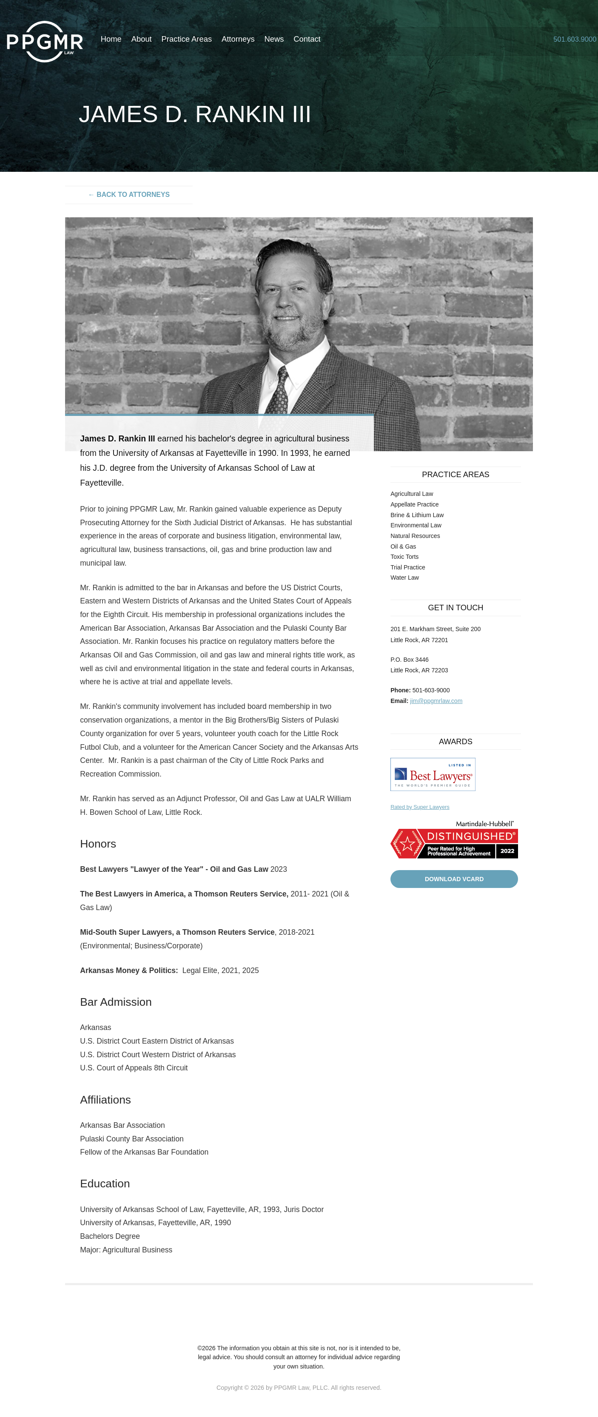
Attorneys (250, 41)
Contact (319, 41)
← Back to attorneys (129, 194)
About (153, 41)
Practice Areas (199, 41)
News (286, 41)
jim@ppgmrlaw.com (436, 700)
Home (123, 41)
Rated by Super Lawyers (420, 807)
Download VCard (454, 879)
